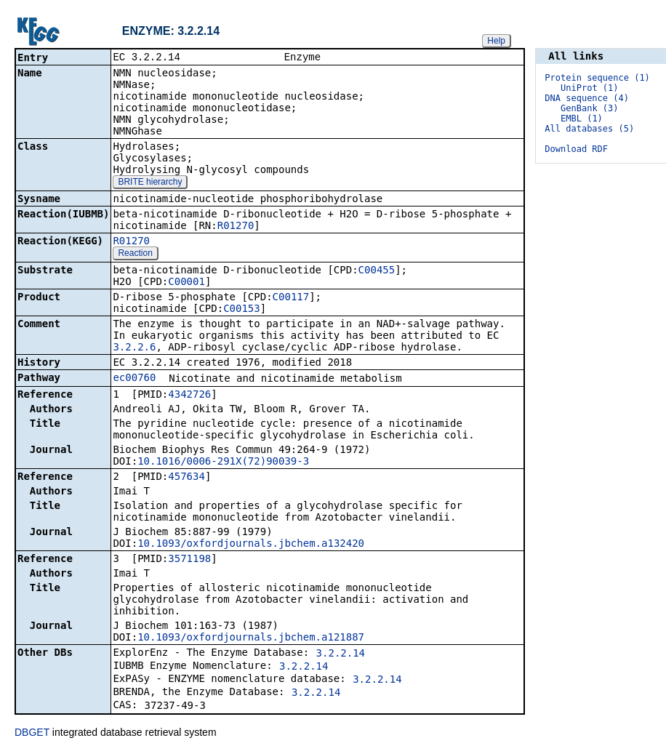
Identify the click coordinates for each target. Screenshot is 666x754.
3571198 (189, 560)
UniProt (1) (589, 88)
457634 (186, 478)
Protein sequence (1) (597, 78)
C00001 (186, 283)
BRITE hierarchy (150, 183)
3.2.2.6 (134, 348)
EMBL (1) (582, 118)
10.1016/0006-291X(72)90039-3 (223, 462)
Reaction (135, 254)
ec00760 (134, 379)
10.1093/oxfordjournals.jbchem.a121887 (250, 638)
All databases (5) (589, 129)
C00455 (377, 271)
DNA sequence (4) (587, 98)
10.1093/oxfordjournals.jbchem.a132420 (250, 544)
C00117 (291, 298)
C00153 (241, 310)
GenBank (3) (589, 108)
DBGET (32, 733)
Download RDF (576, 149)
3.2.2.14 (340, 654)
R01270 (235, 227)
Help (496, 41)
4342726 (189, 395)
